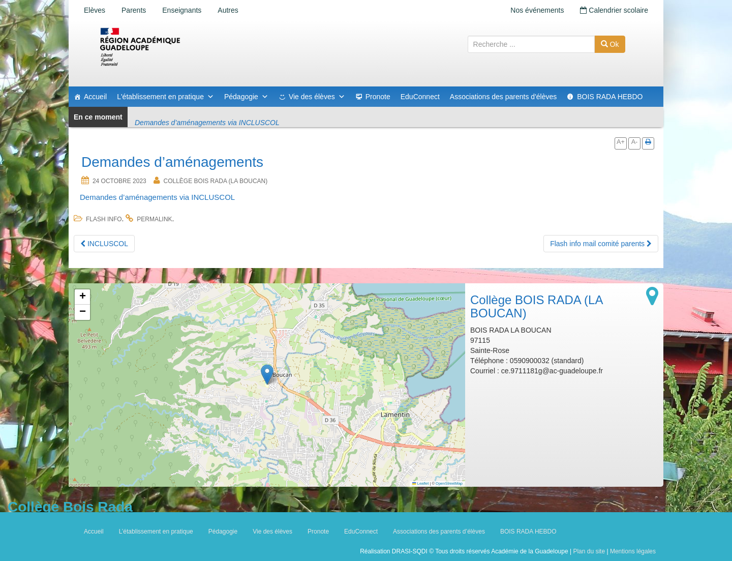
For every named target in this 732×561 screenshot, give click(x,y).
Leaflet (420, 483)
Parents (133, 10)
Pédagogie (246, 97)
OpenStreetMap (449, 483)
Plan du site (589, 551)
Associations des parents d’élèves (439, 531)
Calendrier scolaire (614, 10)
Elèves (94, 10)
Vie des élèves (317, 97)
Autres (228, 10)
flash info (104, 219)
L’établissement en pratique (156, 531)
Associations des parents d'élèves (503, 97)
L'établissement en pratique (165, 97)
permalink (154, 219)
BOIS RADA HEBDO (610, 97)
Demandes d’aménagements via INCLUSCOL (157, 197)
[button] (267, 374)
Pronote (377, 97)
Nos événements (537, 10)
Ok (610, 44)
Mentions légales (633, 551)
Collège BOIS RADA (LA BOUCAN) (216, 181)
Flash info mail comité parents (601, 244)
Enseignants (181, 10)
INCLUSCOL (104, 244)
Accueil (95, 97)
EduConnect (420, 97)
